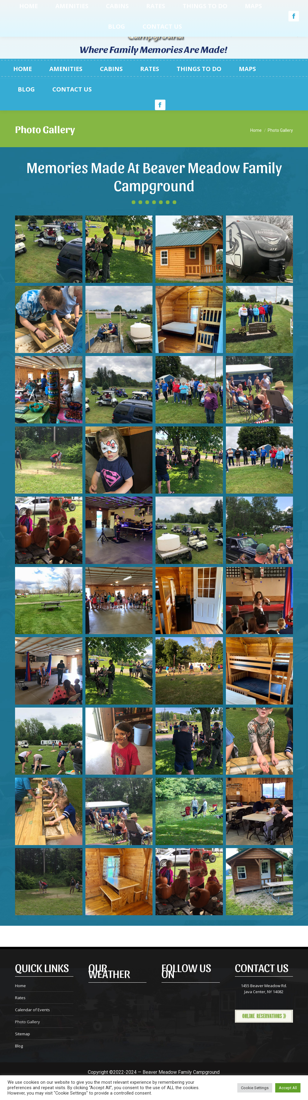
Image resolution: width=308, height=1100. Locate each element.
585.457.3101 (48, 27)
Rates (20, 997)
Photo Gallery (27, 1021)
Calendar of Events (32, 1009)
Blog (19, 1046)
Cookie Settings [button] (255, 1088)
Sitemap (22, 1033)
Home (20, 985)
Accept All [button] (288, 1088)
